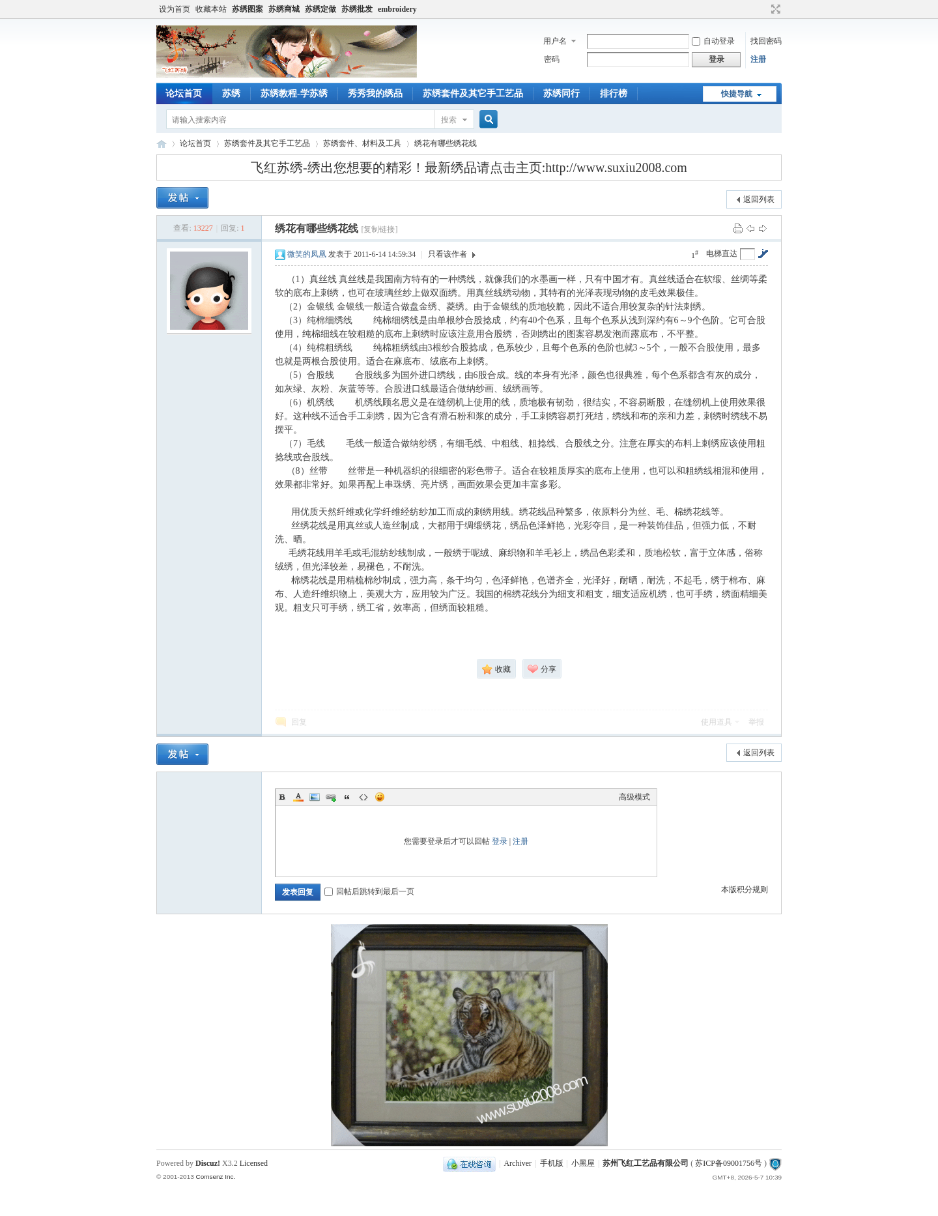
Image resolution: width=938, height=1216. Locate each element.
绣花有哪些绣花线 (445, 143)
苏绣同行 (561, 93)
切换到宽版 (774, 9)
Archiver (518, 1163)
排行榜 (613, 93)
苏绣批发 (357, 9)
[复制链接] (379, 229)
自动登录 (713, 41)
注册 (758, 59)
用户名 (555, 41)
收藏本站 (211, 9)
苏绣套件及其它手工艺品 (473, 93)
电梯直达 (721, 253)
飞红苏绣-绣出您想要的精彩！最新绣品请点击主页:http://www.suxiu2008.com (469, 167)
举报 (756, 722)
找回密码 (766, 41)
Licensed (254, 1163)
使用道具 (716, 722)
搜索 (449, 119)
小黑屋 (583, 1163)
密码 (552, 59)
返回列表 (759, 199)
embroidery (397, 9)
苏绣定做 (320, 9)
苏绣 (231, 93)
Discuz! (207, 1163)
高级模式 (634, 797)
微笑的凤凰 (306, 254)
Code (363, 796)
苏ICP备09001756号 (728, 1163)
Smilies (379, 796)
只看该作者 (447, 254)
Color (298, 796)
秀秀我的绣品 (375, 93)
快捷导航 (736, 93)
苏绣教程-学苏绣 (294, 93)
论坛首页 (183, 93)
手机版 (551, 1163)
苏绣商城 (284, 9)
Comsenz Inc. (215, 1176)
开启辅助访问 (763, 9)
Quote (347, 796)
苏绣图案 (247, 9)
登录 (499, 841)
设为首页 (174, 9)
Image (314, 796)
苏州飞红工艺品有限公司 (646, 1163)
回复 (299, 722)
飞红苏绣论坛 (161, 143)
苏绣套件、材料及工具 (362, 143)
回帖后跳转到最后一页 (369, 891)
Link (330, 796)
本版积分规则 (744, 889)
